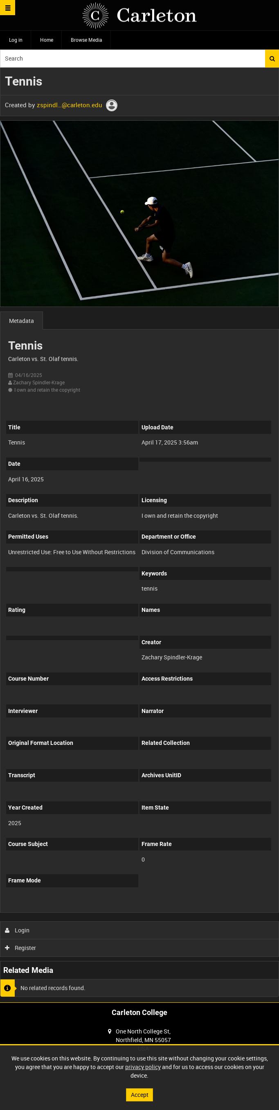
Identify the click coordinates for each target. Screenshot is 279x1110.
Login (17, 930)
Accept (139, 1095)
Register (20, 948)
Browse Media (86, 39)
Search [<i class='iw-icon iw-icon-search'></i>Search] (272, 58)
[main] (139, 535)
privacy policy (143, 1067)
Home (46, 39)
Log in (15, 39)
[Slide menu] (7, 7)
